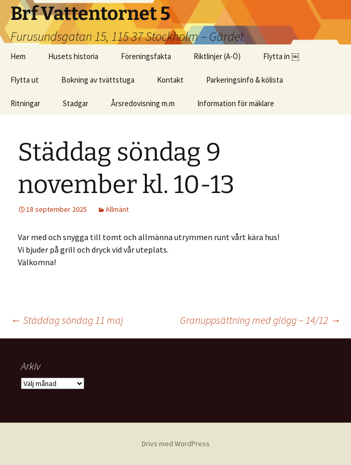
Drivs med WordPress (176, 443)
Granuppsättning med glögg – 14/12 (260, 319)
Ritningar (25, 103)
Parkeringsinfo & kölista (244, 80)
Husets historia (73, 56)
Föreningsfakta (146, 56)
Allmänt (117, 209)
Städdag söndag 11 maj (66, 319)
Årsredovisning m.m (143, 103)
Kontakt (170, 80)
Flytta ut (24, 80)
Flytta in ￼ (281, 56)
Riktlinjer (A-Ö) (217, 56)
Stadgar (75, 103)
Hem (18, 56)
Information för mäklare (235, 103)
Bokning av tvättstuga (97, 80)
